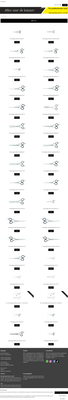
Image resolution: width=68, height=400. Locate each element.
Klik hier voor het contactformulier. (8, 392)
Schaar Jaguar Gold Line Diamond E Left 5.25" (17, 227)
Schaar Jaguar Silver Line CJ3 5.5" (17, 321)
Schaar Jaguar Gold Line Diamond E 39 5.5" (51, 114)
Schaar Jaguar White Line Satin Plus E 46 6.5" (17, 340)
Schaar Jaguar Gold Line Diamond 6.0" (17, 95)
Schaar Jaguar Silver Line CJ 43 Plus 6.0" (17, 208)
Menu (34, 20)
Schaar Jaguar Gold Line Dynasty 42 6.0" (17, 133)
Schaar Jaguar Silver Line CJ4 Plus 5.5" (17, 189)
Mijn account (58, 5)
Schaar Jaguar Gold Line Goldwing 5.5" (51, 133)
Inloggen (64, 5)
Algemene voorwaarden (6, 371)
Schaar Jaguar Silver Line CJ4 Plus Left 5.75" (51, 246)
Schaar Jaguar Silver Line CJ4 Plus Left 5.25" (17, 246)
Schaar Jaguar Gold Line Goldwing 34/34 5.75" (51, 152)
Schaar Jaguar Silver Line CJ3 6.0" (51, 321)
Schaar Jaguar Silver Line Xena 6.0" (17, 284)
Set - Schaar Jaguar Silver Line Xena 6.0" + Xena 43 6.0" (51, 303)
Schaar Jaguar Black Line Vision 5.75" (51, 340)
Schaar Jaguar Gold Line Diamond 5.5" (51, 76)
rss (44, 397)
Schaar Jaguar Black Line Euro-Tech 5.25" (17, 57)
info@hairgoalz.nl (7, 359)
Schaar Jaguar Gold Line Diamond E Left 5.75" (51, 227)
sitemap (41, 397)
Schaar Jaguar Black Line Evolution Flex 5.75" (17, 76)
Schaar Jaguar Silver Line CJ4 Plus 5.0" (51, 170)
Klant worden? (3, 1)
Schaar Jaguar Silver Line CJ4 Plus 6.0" (51, 189)
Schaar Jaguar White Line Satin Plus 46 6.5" (51, 38)
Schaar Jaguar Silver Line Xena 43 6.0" (51, 284)
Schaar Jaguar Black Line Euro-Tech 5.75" (51, 57)
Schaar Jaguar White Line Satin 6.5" (17, 38)
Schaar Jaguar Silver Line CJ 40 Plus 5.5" (51, 208)
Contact (2, 369)
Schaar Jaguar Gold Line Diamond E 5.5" (51, 95)
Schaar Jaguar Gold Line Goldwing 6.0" (17, 152)
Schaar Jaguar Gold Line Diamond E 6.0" (17, 114)
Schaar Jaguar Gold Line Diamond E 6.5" (17, 265)
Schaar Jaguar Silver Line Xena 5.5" (51, 265)
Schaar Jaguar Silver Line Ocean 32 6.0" (17, 170)
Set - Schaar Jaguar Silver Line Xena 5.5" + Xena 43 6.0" (17, 303)
